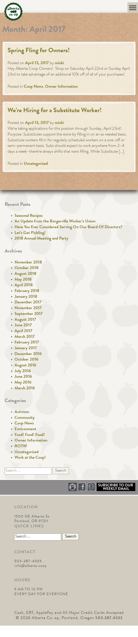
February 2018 (26, 291)
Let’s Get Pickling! (30, 233)
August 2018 (25, 274)
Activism (21, 412)
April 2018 (23, 285)
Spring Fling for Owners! (39, 51)
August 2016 (25, 366)
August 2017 (25, 320)
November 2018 (28, 263)
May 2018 (22, 280)
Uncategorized (36, 164)
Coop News (33, 87)
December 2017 (27, 302)
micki (59, 63)
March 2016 (24, 388)
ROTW (20, 446)
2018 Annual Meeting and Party (41, 239)
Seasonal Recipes (28, 216)
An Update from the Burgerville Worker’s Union (54, 222)
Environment (25, 429)
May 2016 (22, 383)
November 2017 (28, 308)
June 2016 (23, 377)
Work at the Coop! (30, 458)
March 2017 (24, 337)
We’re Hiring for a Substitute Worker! (55, 111)
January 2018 (25, 297)
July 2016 (22, 371)
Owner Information (61, 87)
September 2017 (28, 314)
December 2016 (28, 354)
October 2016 (26, 360)
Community (24, 418)
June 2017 (23, 325)
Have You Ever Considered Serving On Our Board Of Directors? (68, 227)
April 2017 (23, 331)
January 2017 (25, 348)
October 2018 (26, 268)
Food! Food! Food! (29, 435)
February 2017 (26, 343)
